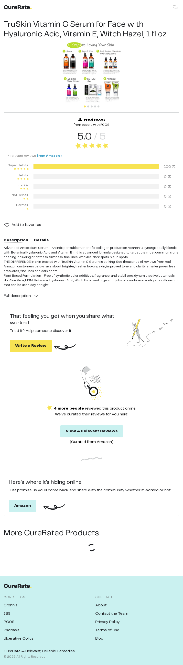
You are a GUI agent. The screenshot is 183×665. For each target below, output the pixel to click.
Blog (99, 638)
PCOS (9, 622)
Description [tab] (16, 240)
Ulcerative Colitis (18, 638)
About (101, 605)
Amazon (22, 505)
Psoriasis (12, 630)
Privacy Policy (107, 622)
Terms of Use (107, 630)
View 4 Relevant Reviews (92, 431)
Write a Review (30, 346)
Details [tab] (41, 240)
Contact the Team (111, 613)
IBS (7, 613)
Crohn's (10, 605)
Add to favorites (26, 225)
